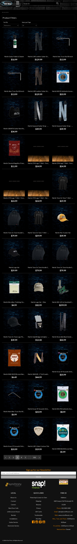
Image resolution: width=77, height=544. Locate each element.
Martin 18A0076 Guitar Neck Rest (14, 128)
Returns (38, 505)
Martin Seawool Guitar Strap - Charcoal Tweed (43, 126)
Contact (13, 501)
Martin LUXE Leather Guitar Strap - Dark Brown (43, 91)
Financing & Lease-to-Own (38, 497)
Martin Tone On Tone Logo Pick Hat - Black (17, 337)
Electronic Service (13, 526)
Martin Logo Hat (14, 267)
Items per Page (26, 22)
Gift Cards (38, 512)
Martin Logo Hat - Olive (38, 302)
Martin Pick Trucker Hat (62, 233)
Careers (13, 505)
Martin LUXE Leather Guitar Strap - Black (41, 56)
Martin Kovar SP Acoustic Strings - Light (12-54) (43, 409)
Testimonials (38, 515)
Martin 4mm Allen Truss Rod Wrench (15, 411)
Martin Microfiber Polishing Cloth (14, 302)
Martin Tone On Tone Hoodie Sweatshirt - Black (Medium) (46, 267)
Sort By (6, 22)
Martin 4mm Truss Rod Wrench (14, 91)
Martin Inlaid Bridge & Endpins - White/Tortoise (43, 337)
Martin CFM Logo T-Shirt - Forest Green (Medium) (44, 163)
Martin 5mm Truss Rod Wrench (63, 56)
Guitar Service (13, 522)
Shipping (38, 501)
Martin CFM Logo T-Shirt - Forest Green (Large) (19, 198)
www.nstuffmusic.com (65, 515)
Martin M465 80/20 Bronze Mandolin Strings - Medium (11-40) (23, 374)
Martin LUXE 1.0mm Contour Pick (38, 446)
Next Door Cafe (13, 508)
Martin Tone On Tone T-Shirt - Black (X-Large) (42, 233)
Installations (13, 519)
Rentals (13, 515)
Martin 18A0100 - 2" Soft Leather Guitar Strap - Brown (45, 374)
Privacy (38, 508)
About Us (13, 497)
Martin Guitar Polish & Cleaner (14, 56)
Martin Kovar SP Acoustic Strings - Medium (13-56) (20, 446)
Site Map (38, 519)
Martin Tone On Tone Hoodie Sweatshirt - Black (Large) (21, 233)
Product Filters (9, 18)
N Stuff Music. (9, 540)
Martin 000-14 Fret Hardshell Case (63, 302)
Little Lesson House (13, 512)
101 (34, 457)
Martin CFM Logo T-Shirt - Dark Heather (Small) (43, 198)
